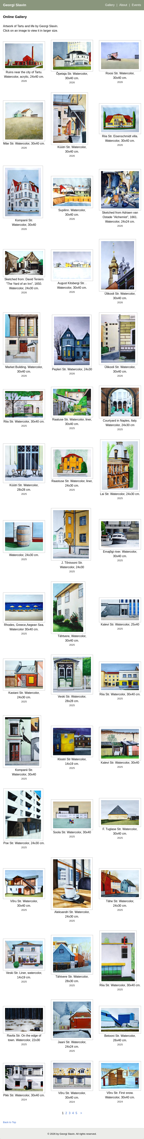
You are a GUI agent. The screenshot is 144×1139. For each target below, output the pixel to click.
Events (136, 5)
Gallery (110, 5)
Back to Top (9, 1122)
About (123, 5)
